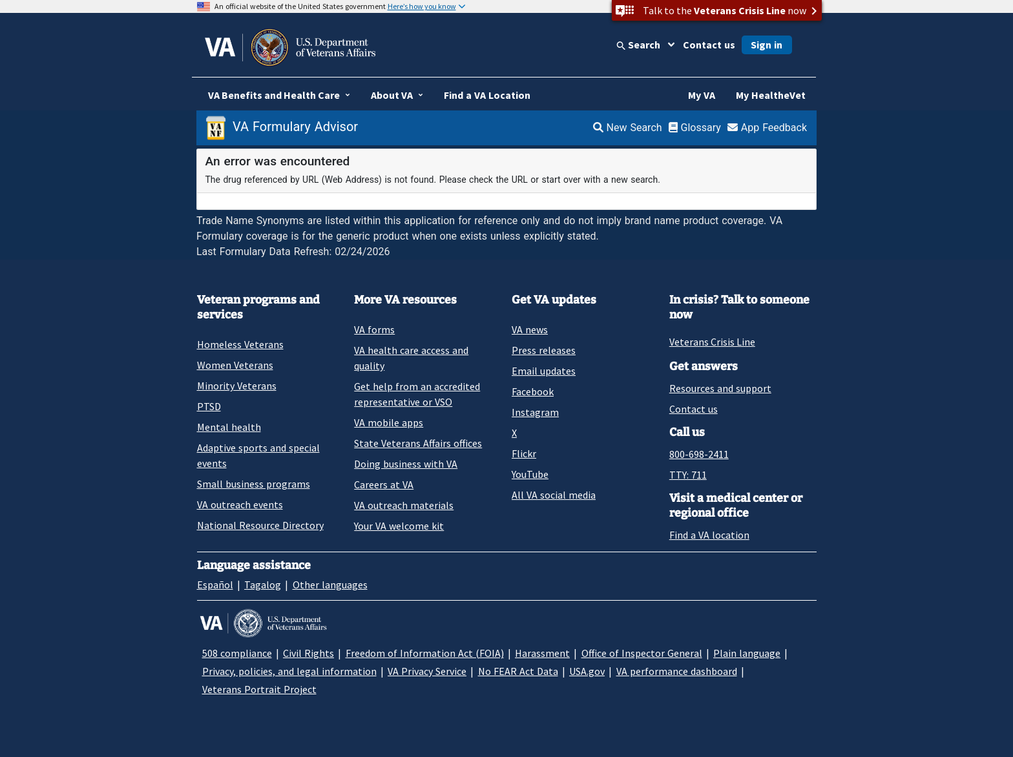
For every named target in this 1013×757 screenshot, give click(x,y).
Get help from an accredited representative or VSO (417, 394)
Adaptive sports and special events (258, 455)
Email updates (544, 370)
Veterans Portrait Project (259, 689)
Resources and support (720, 388)
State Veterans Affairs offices (418, 443)
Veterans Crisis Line (712, 341)
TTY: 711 (688, 474)
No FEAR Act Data (518, 671)
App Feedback (767, 127)
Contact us (709, 44)
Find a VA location (709, 534)
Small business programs (253, 483)
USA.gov (587, 671)
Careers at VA (383, 484)
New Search (627, 127)
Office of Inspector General (641, 653)
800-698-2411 (699, 454)
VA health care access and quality (411, 358)
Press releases (544, 350)
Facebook (533, 391)
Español (215, 584)
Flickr (524, 453)
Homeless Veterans (240, 344)
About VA (392, 94)
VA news (530, 329)
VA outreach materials (404, 505)
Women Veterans (235, 364)
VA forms (374, 329)
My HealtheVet (771, 94)
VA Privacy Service (427, 671)
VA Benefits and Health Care (274, 94)
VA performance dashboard (676, 671)
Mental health (229, 426)
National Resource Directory (260, 525)
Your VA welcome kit (399, 525)
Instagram (535, 412)
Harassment (542, 653)
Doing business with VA (405, 463)
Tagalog (262, 584)
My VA (701, 94)
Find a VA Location (487, 94)
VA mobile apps (388, 422)
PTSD (209, 406)
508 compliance (237, 653)
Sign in (766, 44)
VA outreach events (240, 504)
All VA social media (554, 494)
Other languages (330, 584)
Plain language (746, 653)
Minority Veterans (237, 385)
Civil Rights (308, 653)
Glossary (695, 127)
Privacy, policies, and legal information (289, 671)
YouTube (530, 474)
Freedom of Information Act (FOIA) (425, 653)
